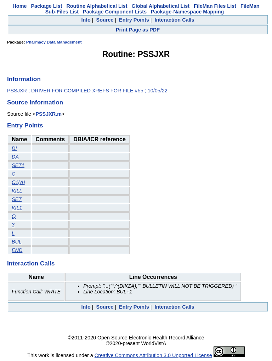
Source (105, 20)
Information (24, 78)
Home (19, 6)
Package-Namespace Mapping (187, 12)
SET (17, 199)
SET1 (18, 165)
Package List (46, 6)
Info (85, 20)
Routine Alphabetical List (96, 6)
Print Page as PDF (138, 30)
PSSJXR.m (48, 114)
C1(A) (18, 182)
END (17, 250)
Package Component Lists (115, 12)
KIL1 (17, 208)
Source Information (35, 102)
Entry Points (134, 20)
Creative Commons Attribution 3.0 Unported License (153, 355)
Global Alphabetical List (160, 6)
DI (14, 148)
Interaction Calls (174, 20)
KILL (17, 191)
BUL (17, 242)
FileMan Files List (215, 6)
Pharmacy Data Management (54, 42)
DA (15, 157)
